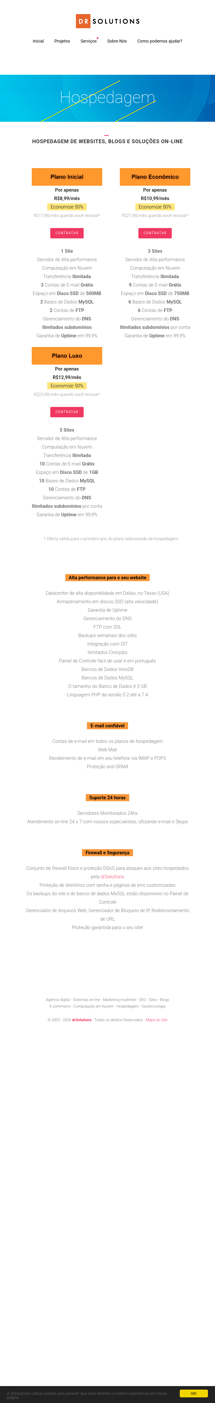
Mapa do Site (156, 1020)
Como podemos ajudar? (159, 41)
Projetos (62, 41)
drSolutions (112, 876)
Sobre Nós (117, 41)
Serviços (89, 41)
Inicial (38, 41)
